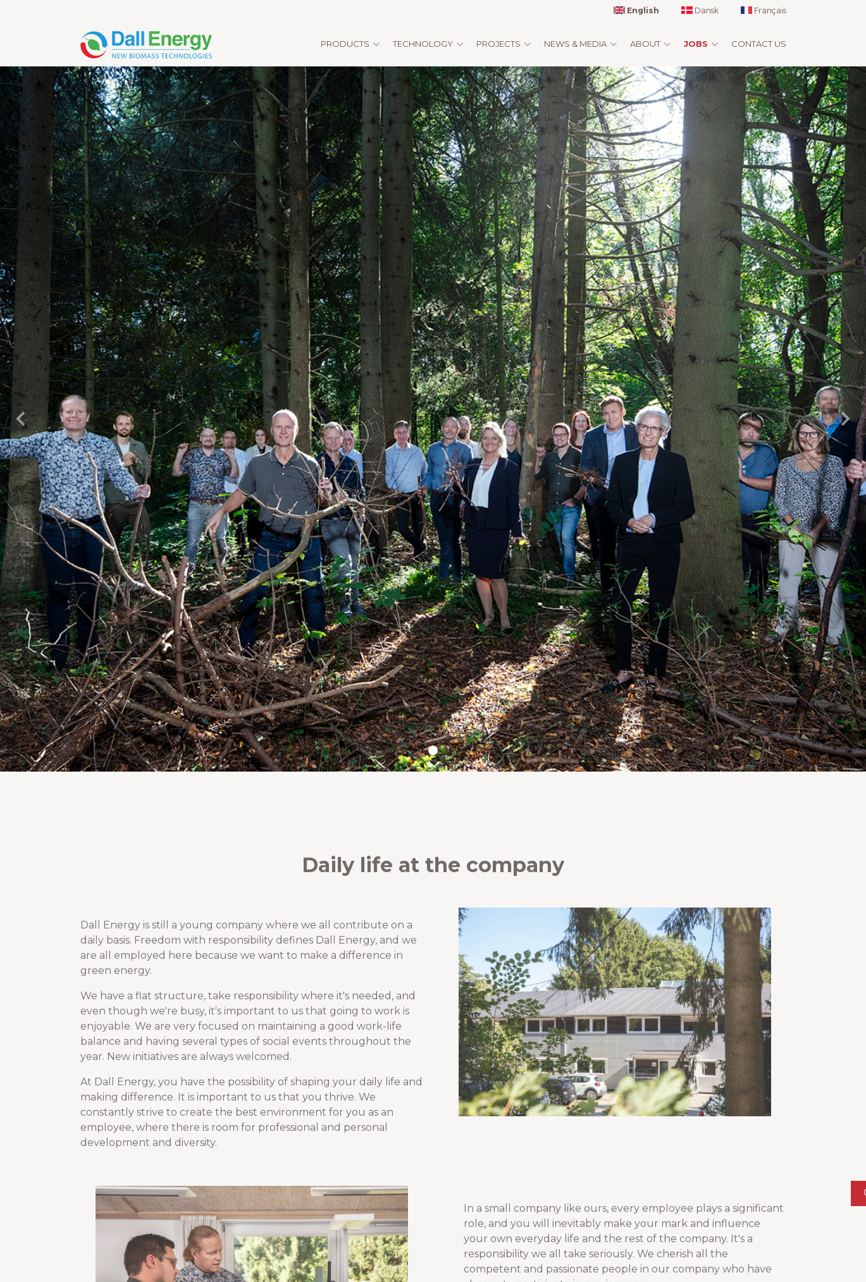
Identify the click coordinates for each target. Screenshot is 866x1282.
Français (763, 11)
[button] (21, 419)
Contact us (758, 44)
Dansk (700, 11)
